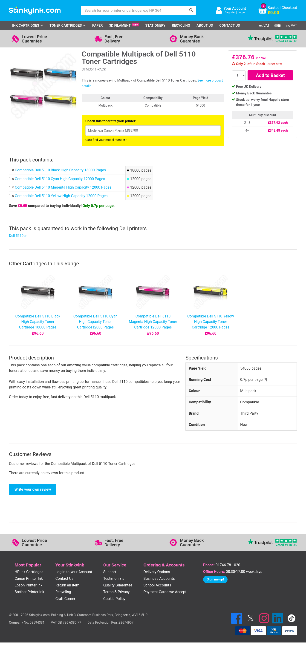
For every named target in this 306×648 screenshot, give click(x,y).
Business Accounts (159, 578)
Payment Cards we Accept (165, 592)
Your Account (235, 8)
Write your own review (32, 489)
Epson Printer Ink (28, 585)
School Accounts (157, 585)
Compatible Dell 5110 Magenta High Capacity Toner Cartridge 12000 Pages (153, 321)
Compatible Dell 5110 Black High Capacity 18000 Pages (60, 170)
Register (230, 12)
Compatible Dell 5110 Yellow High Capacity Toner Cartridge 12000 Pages (210, 321)
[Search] (191, 10)
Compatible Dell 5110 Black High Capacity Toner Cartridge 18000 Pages (37, 321)
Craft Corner (65, 599)
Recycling (181, 25)
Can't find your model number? (106, 139)
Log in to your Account (73, 572)
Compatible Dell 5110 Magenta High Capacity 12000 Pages (63, 187)
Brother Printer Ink (29, 592)
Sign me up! (215, 579)
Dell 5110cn (18, 236)
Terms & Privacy (116, 592)
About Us (204, 25)
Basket (273, 8)
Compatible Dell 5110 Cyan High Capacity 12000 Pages (60, 179)
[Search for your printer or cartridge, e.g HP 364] (134, 10)
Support (109, 572)
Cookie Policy (114, 599)
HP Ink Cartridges (28, 572)
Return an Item (67, 585)
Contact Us (229, 25)
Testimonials (113, 578)
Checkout (289, 8)
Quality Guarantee (117, 585)
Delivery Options (157, 572)
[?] (265, 380)
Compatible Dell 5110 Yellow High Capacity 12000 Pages (61, 196)
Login (241, 12)
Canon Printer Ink (28, 578)
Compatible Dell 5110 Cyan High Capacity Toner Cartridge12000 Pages (95, 321)
